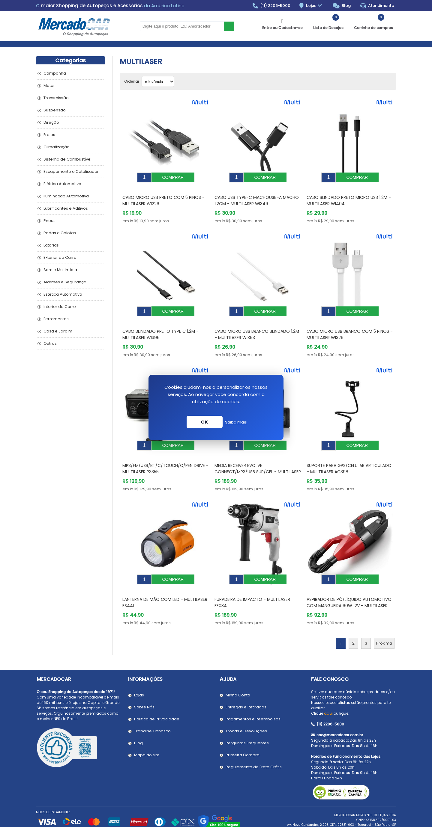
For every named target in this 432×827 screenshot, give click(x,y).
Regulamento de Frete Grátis (254, 749)
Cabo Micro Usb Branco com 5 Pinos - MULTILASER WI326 (350, 325)
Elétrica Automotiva (62, 184)
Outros (50, 343)
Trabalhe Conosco (152, 713)
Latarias (51, 245)
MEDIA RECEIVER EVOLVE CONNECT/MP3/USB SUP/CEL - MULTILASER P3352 (257, 458)
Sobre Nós (144, 689)
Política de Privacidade (156, 701)
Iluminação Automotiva (66, 196)
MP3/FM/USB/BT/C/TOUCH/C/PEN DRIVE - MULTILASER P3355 (165, 455)
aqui (328, 695)
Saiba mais (236, 422)
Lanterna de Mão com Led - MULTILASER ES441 (164, 584)
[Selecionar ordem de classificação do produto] (158, 81)
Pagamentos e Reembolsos (253, 701)
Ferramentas (56, 319)
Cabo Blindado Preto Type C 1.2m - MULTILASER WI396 (160, 325)
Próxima (384, 625)
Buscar (229, 26)
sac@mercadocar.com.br (337, 716)
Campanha (55, 73)
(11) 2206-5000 (272, 6)
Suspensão (55, 110)
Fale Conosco (330, 661)
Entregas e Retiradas (246, 689)
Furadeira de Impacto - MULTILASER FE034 (252, 584)
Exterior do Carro (60, 257)
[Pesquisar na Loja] (182, 26)
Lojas (315, 6)
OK (204, 421)
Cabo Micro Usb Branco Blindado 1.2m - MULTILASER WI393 (256, 325)
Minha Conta (238, 677)
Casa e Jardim (58, 331)
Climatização (57, 147)
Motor (49, 85)
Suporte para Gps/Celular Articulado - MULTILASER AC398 (349, 455)
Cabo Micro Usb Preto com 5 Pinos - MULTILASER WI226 (163, 196)
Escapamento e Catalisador (71, 171)
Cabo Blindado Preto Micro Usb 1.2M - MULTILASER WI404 (349, 196)
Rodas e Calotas (60, 233)
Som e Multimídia (60, 270)
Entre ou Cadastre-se (282, 27)
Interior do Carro (60, 306)
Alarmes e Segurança (65, 282)
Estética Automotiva (63, 294)
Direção (51, 122)
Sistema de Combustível (68, 159)
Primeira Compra (243, 737)
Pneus (50, 220)
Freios (49, 134)
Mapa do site (147, 737)
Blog (342, 6)
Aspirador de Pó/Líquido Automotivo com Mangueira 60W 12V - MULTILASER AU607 (349, 587)
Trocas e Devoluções (246, 713)
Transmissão (56, 98)
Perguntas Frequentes (247, 725)
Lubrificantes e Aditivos (66, 208)
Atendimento (377, 6)
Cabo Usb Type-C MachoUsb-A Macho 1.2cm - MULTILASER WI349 (256, 196)
